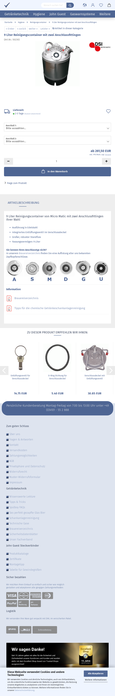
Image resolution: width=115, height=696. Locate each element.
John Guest (57, 14)
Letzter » (45, 28)
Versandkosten (18, 450)
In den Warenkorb (54, 171)
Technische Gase (19, 523)
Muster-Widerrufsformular (24, 477)
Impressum (15, 482)
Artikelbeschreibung (22, 202)
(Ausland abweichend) (32, 114)
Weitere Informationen (96, 680)
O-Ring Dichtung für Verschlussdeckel (57, 377)
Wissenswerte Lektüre (22, 496)
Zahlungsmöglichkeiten (23, 455)
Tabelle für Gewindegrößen (25, 569)
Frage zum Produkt (17, 183)
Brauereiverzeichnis (29, 253)
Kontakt (13, 445)
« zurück (21, 28)
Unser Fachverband (21, 539)
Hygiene (39, 14)
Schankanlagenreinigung (24, 518)
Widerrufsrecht (18, 471)
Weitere (105, 14)
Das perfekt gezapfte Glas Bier (27, 512)
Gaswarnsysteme (82, 14)
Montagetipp (16, 564)
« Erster (10, 28)
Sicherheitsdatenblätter (23, 534)
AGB (11, 461)
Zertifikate (15, 559)
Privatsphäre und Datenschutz (27, 466)
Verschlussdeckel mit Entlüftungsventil (95, 377)
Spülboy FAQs (17, 507)
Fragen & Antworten (21, 439)
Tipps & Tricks (17, 502)
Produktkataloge (19, 553)
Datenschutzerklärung (24, 690)
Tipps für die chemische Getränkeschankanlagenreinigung (49, 308)
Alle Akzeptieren (95, 673)
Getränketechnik (16, 14)
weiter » (33, 28)
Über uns (14, 434)
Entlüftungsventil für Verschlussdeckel (20, 377)
